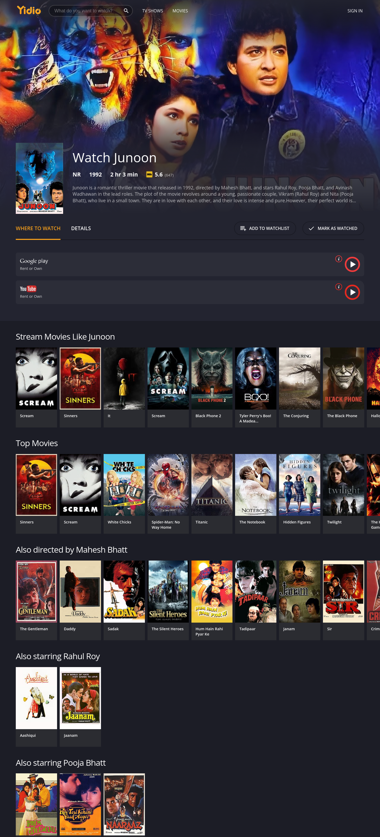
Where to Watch (38, 228)
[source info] (337, 258)
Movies (180, 11)
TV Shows (152, 11)
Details (81, 228)
